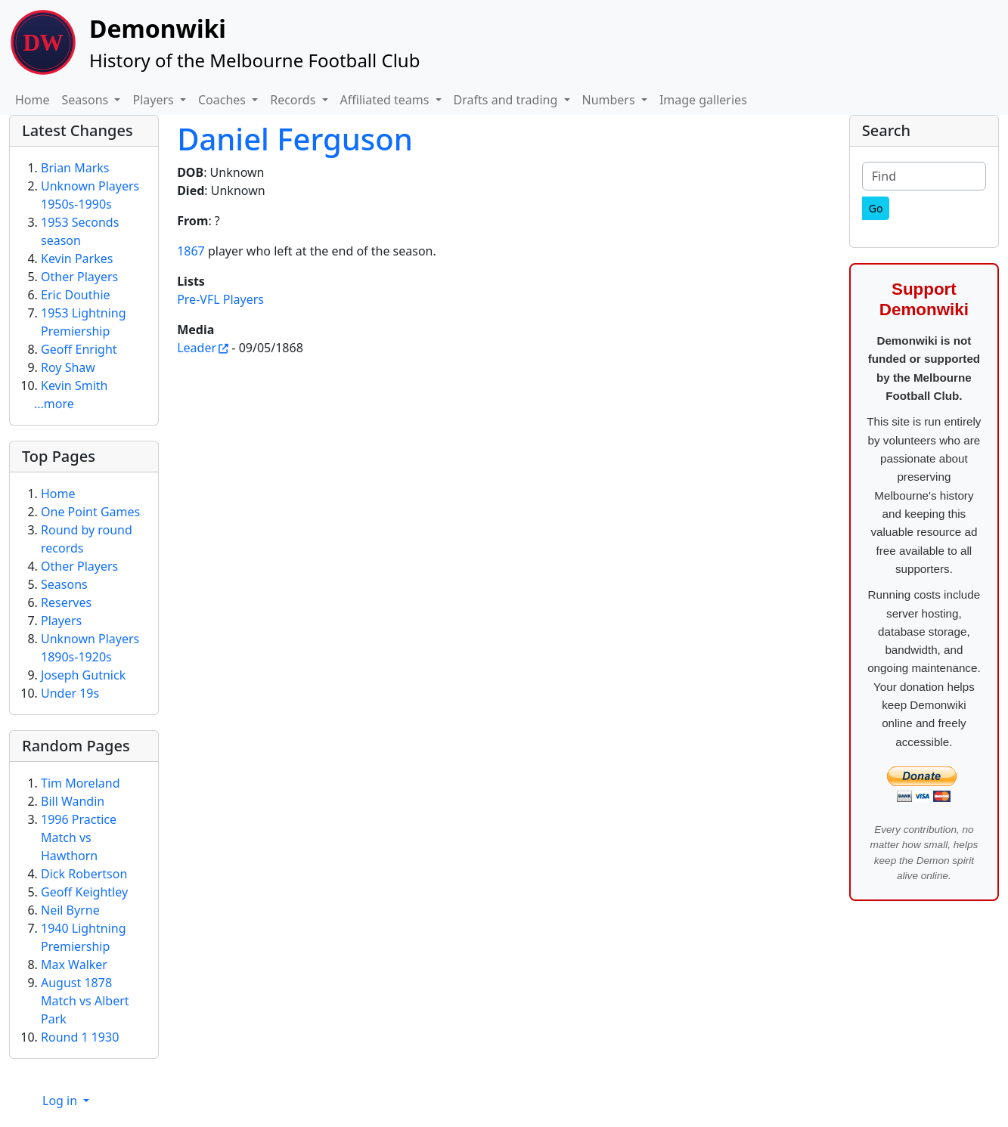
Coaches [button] (223, 99)
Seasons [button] (87, 99)
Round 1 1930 (80, 1037)
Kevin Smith (74, 385)
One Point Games (90, 511)
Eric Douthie (75, 294)
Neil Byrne (70, 910)
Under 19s (70, 693)
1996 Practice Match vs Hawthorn (78, 837)
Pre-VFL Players (220, 299)
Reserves (66, 602)
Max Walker (74, 964)
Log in (61, 1100)
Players (61, 620)
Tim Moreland (80, 783)
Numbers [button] (610, 99)
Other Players (79, 276)
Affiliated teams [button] (386, 99)
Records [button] (294, 99)
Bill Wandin (72, 801)
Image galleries (703, 99)
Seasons (64, 584)
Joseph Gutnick (83, 675)
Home (32, 99)
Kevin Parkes (77, 258)
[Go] (876, 208)
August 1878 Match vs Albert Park (85, 1000)
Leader (196, 347)
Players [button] (154, 99)
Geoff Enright (79, 349)
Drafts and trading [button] (507, 99)
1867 (191, 251)
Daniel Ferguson (295, 138)
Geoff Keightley (84, 892)
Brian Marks (75, 167)
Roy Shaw (68, 367)
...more (54, 403)
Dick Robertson (84, 873)
